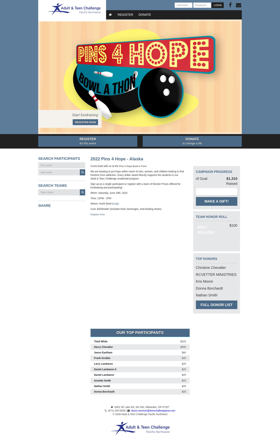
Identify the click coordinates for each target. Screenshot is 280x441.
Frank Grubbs (102, 358)
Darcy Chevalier (103, 347)
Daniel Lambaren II (105, 369)
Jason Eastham (103, 352)
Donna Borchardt (104, 391)
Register (125, 14)
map (115, 203)
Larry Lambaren (103, 363)
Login (218, 5)
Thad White (101, 341)
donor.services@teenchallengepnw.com (153, 410)
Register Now (85, 122)
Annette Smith (102, 380)
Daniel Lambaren (104, 375)
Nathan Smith (102, 386)
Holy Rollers (206, 229)
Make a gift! (216, 201)
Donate (145, 14)
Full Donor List (217, 305)
